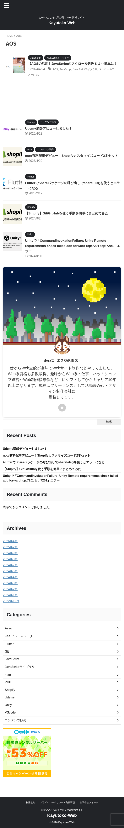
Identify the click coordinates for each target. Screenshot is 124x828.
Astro (8, 638)
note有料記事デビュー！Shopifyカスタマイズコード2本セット (52, 464)
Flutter (9, 654)
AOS (56, 74)
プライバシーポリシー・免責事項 (57, 802)
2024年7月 (10, 575)
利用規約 (30, 802)
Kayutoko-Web (62, 23)
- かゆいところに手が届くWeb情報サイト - (62, 810)
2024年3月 (10, 593)
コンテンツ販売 (15, 730)
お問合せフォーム (89, 802)
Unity (8, 715)
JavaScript (68, 74)
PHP (8, 692)
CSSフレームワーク (19, 646)
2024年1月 (10, 605)
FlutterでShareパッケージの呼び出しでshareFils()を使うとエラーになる (60, 471)
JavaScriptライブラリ (92, 74)
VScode (10, 723)
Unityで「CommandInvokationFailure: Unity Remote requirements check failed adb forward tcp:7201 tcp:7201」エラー (68, 254)
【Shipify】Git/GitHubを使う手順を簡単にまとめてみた (69, 221)
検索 (109, 430)
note (8, 685)
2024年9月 (10, 563)
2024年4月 (10, 587)
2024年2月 (10, 599)
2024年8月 (10, 569)
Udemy (10, 707)
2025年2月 (10, 557)
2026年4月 (10, 551)
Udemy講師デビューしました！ (50, 133)
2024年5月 (10, 581)
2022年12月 (11, 611)
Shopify (10, 700)
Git (7, 662)
